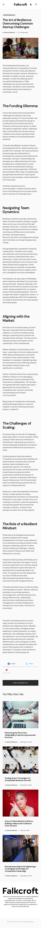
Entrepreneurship (9, 15)
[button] (3, 4)
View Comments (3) (20, 683)
